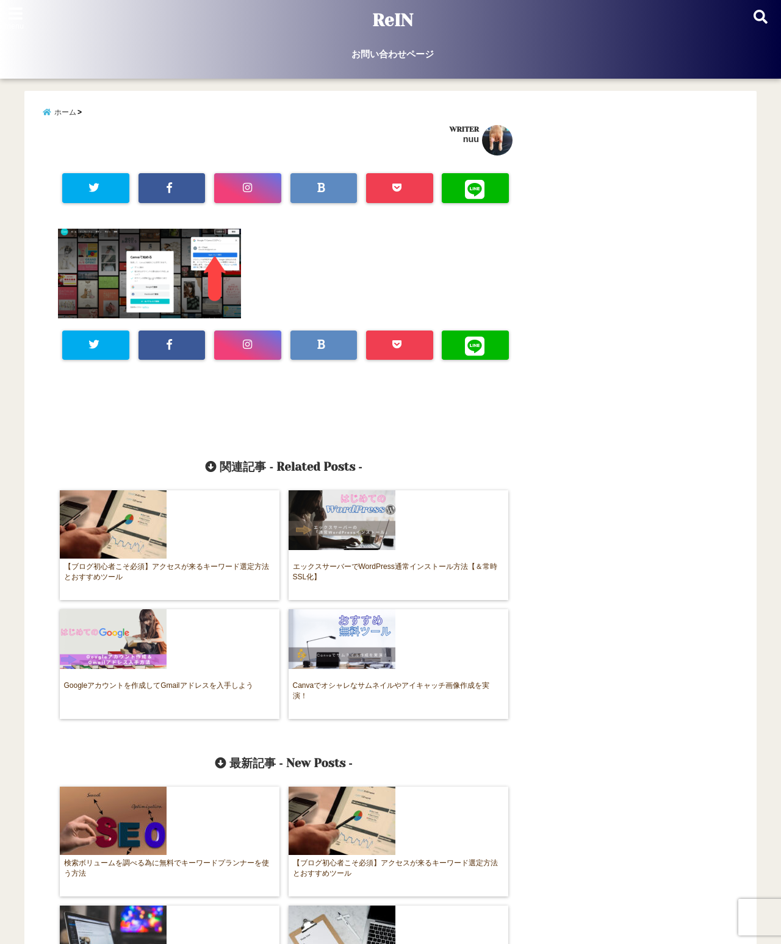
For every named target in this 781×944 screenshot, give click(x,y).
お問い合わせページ (392, 54)
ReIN (392, 20)
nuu (471, 143)
